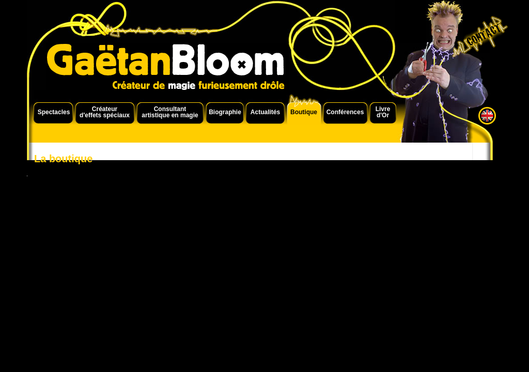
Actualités (265, 112)
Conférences (345, 112)
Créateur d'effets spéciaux (105, 112)
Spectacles (54, 112)
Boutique (303, 112)
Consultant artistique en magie (170, 112)
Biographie (225, 112)
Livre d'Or (383, 112)
